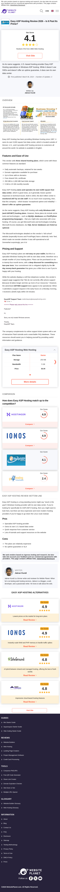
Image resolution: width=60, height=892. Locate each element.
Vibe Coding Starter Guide (12, 731)
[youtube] (40, 878)
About (5, 819)
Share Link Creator (9, 779)
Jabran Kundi (30, 93)
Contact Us (7, 827)
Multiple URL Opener (10, 792)
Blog (5, 823)
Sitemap (6, 840)
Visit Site (30, 56)
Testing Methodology (10, 845)
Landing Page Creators (11, 751)
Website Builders (9, 742)
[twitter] (36, 878)
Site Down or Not (9, 788)
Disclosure (7, 836)
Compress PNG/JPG (10, 771)
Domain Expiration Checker (12, 783)
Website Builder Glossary (12, 803)
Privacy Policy (8, 849)
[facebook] (31, 878)
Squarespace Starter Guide (12, 727)
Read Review (29, 620)
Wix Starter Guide (9, 722)
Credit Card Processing (11, 759)
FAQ (5, 832)
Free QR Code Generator (12, 775)
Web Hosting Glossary (11, 808)
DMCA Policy (7, 857)
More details (30, 382)
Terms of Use (7, 853)
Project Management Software (13, 755)
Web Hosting (7, 746)
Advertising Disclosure (17, 5)
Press (5, 862)
